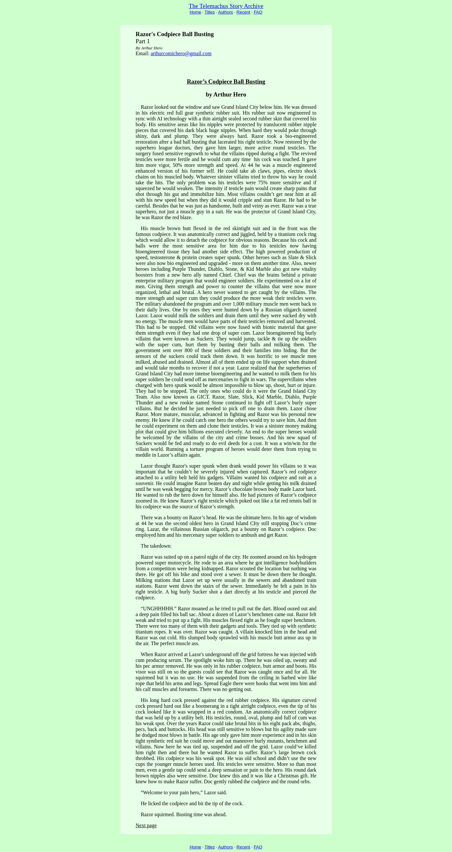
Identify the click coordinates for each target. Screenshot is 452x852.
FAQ (258, 12)
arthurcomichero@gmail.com (181, 53)
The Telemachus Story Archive (226, 6)
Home (195, 12)
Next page (146, 825)
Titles (210, 12)
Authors (225, 12)
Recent (243, 12)
